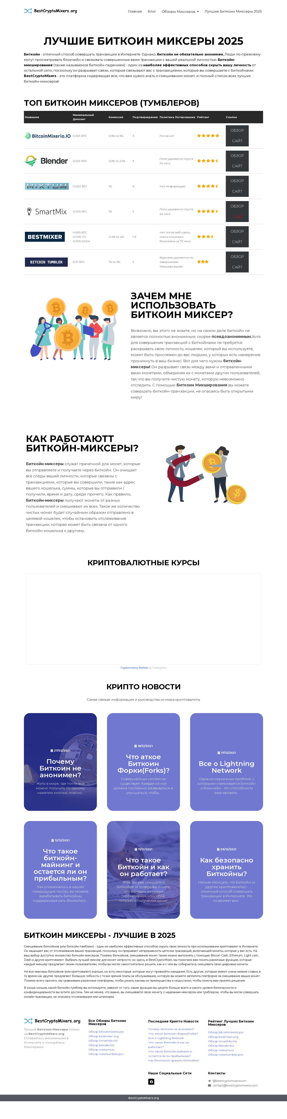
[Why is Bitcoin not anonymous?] (60, 762)
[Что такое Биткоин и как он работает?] (143, 870)
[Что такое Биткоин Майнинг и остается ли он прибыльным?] (60, 870)
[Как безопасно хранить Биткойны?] (226, 870)
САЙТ (237, 141)
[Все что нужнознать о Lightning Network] (226, 762)
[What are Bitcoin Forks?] (143, 762)
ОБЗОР (237, 130)
